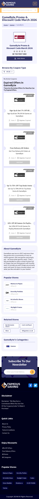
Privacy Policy (6, 427)
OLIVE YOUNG (31, 483)
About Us (5, 424)
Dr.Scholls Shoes (8, 478)
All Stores (5, 454)
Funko (32, 478)
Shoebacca (19, 483)
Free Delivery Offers (8, 451)
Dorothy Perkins (22, 473)
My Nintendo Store (9, 326)
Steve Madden (7, 483)
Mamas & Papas (7, 473)
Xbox (7, 331)
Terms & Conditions (8, 430)
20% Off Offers (7, 448)
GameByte (20, 25)
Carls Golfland (27, 325)
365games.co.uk (27, 331)
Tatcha (5, 488)
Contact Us (5, 433)
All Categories (6, 457)
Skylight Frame (21, 478)
